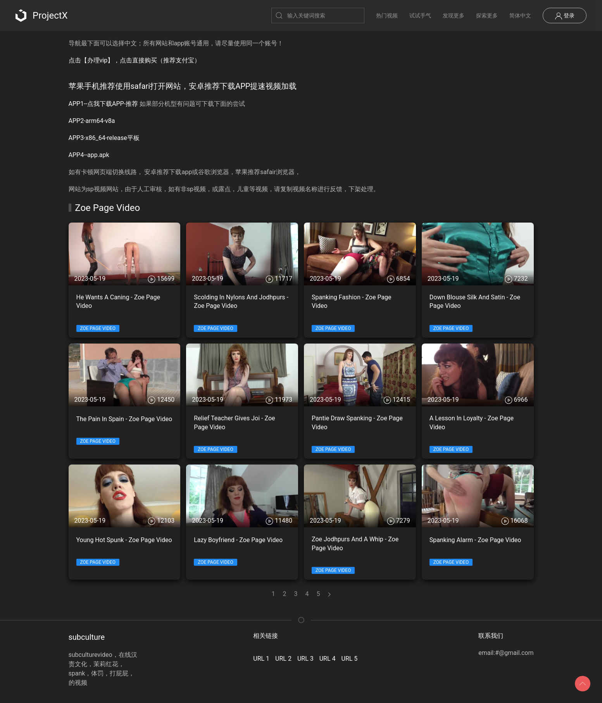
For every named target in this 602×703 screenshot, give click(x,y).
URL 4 (327, 658)
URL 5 (350, 658)
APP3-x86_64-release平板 (104, 138)
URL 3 (305, 658)
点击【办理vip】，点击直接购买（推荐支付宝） (135, 60)
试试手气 (420, 15)
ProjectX (42, 15)
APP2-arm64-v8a (92, 120)
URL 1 (261, 658)
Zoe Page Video (98, 328)
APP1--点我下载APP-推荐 (103, 103)
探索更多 (487, 15)
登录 (564, 16)
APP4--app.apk (89, 155)
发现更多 (453, 15)
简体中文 (520, 15)
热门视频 (387, 15)
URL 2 (283, 658)
